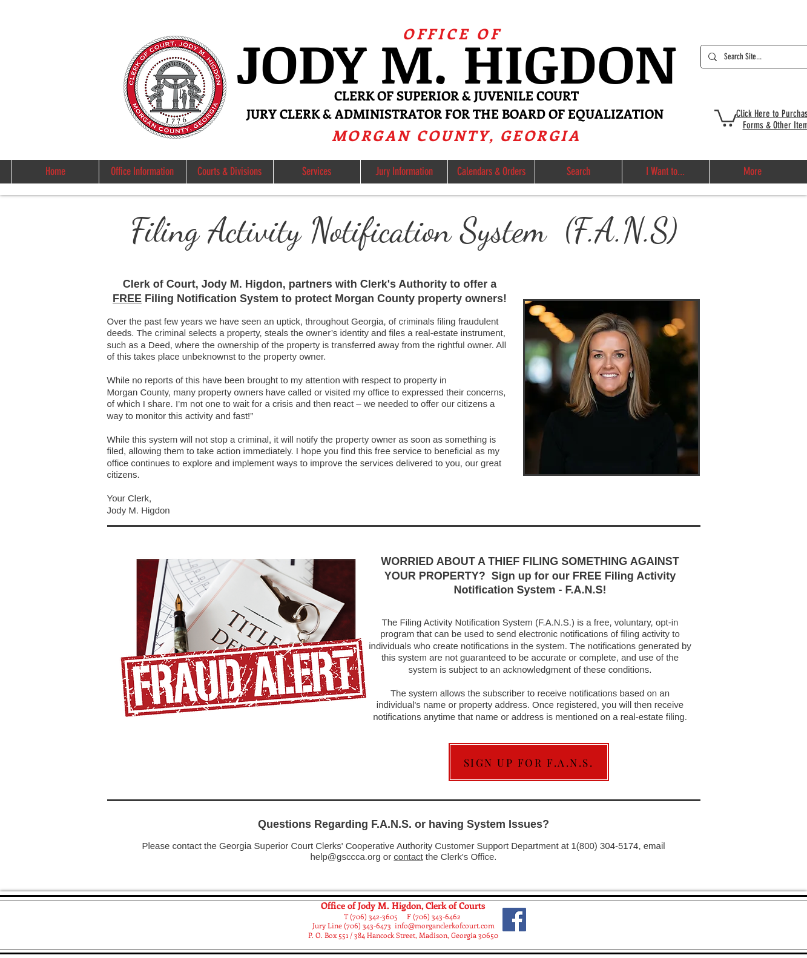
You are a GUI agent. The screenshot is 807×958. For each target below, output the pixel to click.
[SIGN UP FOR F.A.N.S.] (529, 762)
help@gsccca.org (346, 856)
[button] (725, 117)
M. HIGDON (528, 62)
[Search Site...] (755, 56)
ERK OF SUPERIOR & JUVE (426, 95)
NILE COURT (541, 95)
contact (408, 856)
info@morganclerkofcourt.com (445, 925)
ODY (320, 62)
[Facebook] (514, 919)
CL (341, 95)
